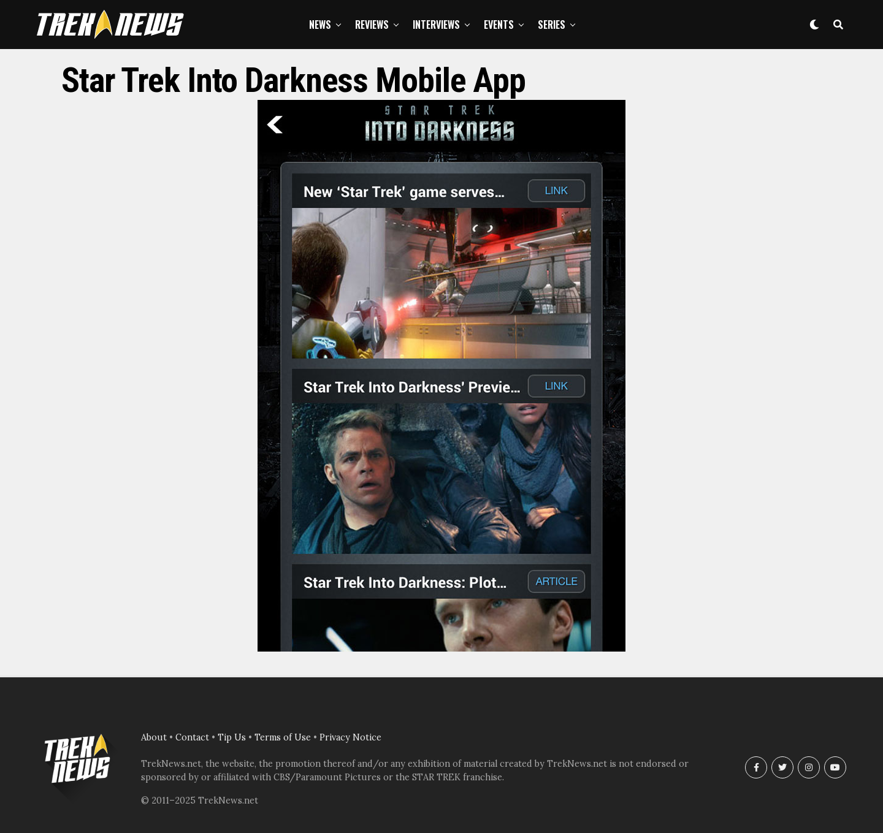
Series (551, 24)
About (154, 737)
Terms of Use (282, 737)
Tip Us (232, 737)
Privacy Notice (350, 737)
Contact (192, 737)
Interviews (436, 24)
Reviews (372, 24)
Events (499, 24)
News (320, 24)
